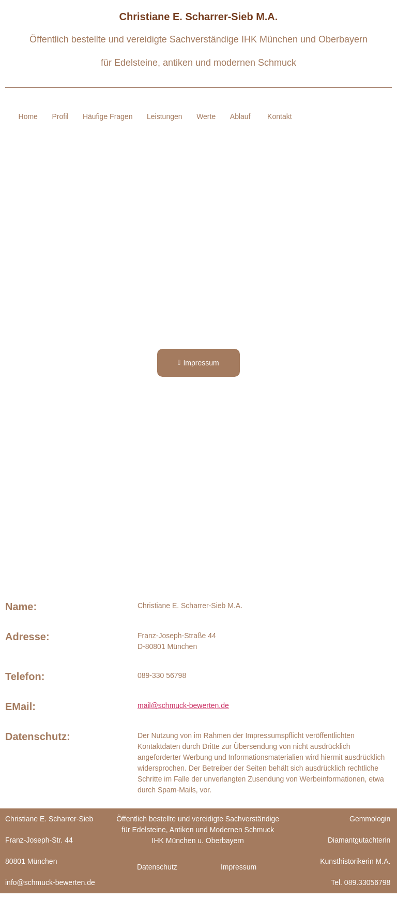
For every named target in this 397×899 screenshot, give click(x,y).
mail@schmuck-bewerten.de (183, 712)
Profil (90, 115)
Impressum (238, 872)
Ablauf (238, 122)
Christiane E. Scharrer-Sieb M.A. (198, 16)
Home (56, 115)
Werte (239, 115)
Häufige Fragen (139, 115)
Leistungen (197, 115)
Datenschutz (157, 872)
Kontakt (279, 119)
